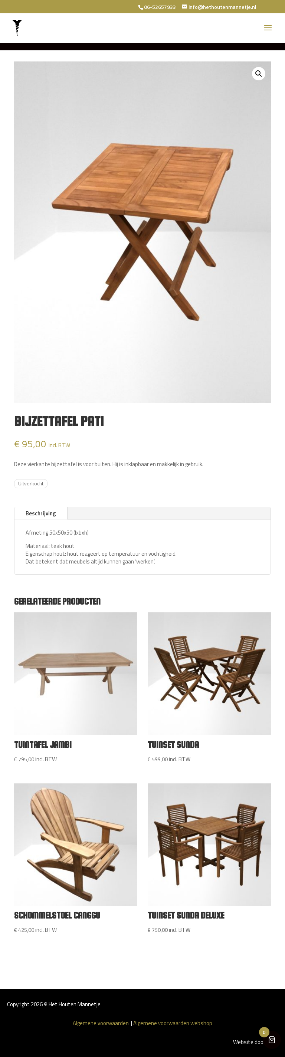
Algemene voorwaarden (101, 1023)
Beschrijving (41, 513)
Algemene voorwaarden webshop (172, 1023)
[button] (258, 73)
